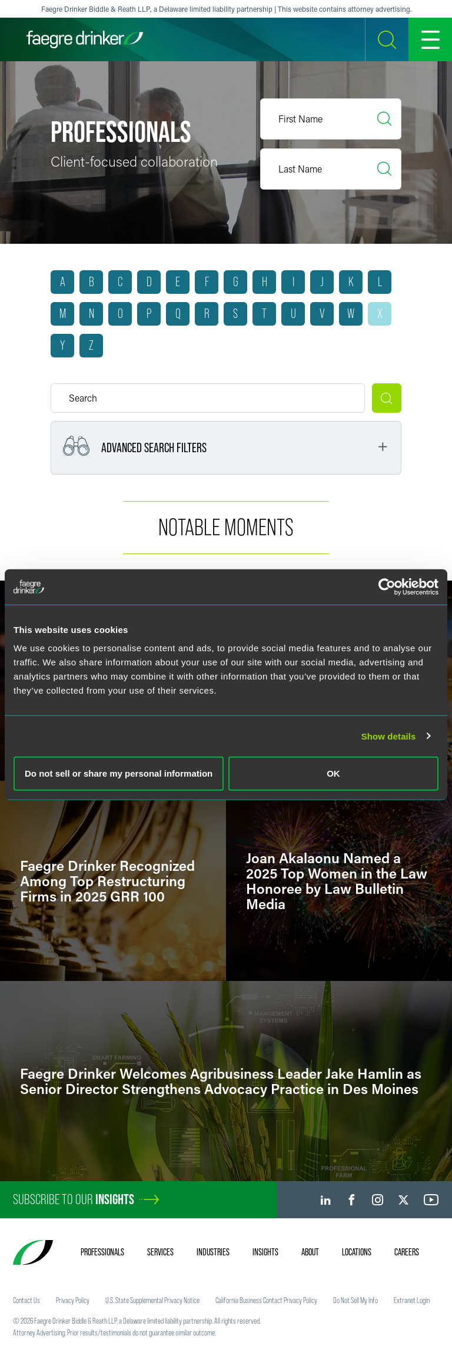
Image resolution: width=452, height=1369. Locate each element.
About (310, 1252)
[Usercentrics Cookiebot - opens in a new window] (386, 586)
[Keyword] (208, 398)
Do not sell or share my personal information (118, 773)
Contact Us (26, 1300)
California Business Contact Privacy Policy (266, 1300)
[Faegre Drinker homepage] (84, 39)
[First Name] (330, 119)
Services (160, 1252)
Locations (356, 1252)
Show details (388, 736)
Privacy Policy (72, 1300)
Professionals (102, 1252)
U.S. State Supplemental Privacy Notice (152, 1300)
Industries (213, 1252)
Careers (406, 1252)
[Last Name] (330, 169)
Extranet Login (412, 1300)
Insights (265, 1252)
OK (333, 773)
